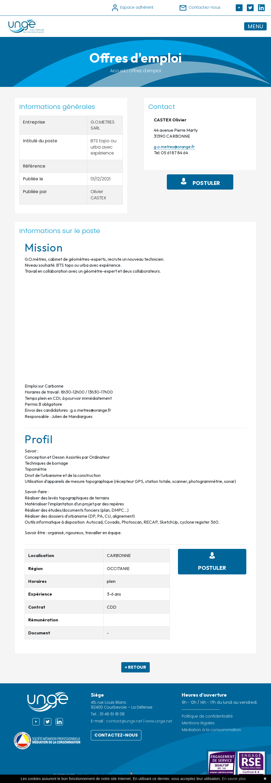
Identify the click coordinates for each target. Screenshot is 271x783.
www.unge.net (158, 721)
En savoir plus (234, 778)
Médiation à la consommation (211, 730)
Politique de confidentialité (207, 716)
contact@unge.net (124, 721)
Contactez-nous (116, 735)
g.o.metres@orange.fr (174, 146)
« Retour (135, 667)
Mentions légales (198, 723)
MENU (255, 26)
